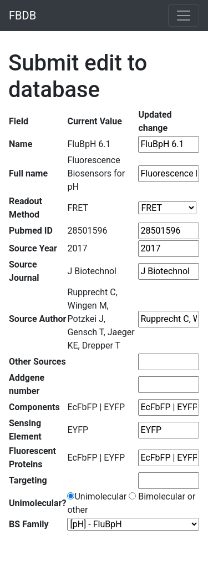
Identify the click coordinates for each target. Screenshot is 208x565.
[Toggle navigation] (183, 15)
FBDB (22, 15)
